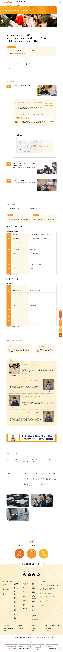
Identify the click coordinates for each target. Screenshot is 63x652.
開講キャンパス (11, 68)
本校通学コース (43, 484)
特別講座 (43, 63)
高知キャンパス (34, 592)
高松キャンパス (34, 588)
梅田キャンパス (34, 573)
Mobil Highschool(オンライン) (28, 485)
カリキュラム (19, 63)
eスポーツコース (27, 483)
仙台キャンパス (16, 573)
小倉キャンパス (34, 596)
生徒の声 (34, 63)
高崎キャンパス (16, 580)
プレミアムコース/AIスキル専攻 (29, 478)
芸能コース (26, 481)
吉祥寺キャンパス (16, 600)
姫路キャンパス (34, 577)
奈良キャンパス (34, 567)
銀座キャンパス (16, 589)
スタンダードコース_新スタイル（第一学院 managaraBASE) (49, 567)
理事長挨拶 (5, 564)
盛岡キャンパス (16, 570)
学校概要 (4, 566)
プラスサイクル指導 (6, 574)
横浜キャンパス (43, 459)
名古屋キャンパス (25, 582)
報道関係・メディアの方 (36, 612)
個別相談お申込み (49, 610)
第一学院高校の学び (6, 571)
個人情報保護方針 (22, 619)
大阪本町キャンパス (35, 571)
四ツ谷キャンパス (10, 459)
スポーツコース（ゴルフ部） (44, 582)
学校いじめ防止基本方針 (41, 619)
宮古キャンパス (16, 571)
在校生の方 (34, 609)
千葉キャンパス (34, 461)
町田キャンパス (34, 459)
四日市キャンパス (25, 590)
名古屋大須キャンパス (26, 585)
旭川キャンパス (16, 566)
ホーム (3, 5)
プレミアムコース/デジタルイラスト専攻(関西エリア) (48, 578)
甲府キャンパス (25, 574)
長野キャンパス (25, 569)
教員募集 (48, 619)
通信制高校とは (34, 607)
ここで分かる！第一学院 (35, 2)
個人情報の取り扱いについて (31, 619)
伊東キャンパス (25, 575)
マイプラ (4, 575)
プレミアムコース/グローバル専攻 (29, 477)
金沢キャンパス (25, 571)
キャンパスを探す (42, 2)
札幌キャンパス (16, 567)
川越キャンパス (17, 461)
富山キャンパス (25, 570)
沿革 (4, 567)
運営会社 (16, 619)
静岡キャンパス (25, 577)
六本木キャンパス (16, 595)
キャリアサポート (6, 576)
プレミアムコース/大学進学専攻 (29, 475)
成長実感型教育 (5, 572)
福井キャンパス (25, 573)
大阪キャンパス (34, 569)
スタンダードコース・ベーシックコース (30, 473)
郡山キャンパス (16, 574)
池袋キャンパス (16, 599)
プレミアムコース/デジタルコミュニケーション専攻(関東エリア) (50, 576)
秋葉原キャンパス (18, 459)
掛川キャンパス (25, 579)
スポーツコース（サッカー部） (45, 580)
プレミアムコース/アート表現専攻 (46, 478)
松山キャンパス (34, 591)
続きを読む (25, 373)
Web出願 (47, 612)
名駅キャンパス (25, 586)
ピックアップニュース (22, 612)
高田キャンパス (25, 567)
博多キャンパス (34, 597)
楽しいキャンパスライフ (7, 570)
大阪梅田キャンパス (35, 570)
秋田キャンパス (16, 569)
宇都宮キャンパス (16, 578)
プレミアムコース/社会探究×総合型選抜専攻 (48, 475)
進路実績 (20, 607)
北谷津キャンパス (16, 588)
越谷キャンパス (16, 584)
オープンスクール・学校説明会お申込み (53, 609)
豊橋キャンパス (25, 587)
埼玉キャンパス (9, 461)
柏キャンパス (26, 461)
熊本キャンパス (34, 598)
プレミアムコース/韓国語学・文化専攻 (47, 477)
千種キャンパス (25, 583)
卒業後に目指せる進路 (28, 64)
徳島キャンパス (34, 589)
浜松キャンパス (25, 581)
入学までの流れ (21, 609)
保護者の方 (5, 612)
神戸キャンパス (34, 575)
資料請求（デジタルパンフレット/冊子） (53, 607)
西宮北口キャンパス (35, 574)
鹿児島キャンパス (35, 601)
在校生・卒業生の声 (55, 2)
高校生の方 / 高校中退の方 (8, 610)
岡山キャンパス (34, 584)
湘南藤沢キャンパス (52, 459)
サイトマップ (11, 619)
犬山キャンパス (25, 589)
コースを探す (49, 2)
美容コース (43, 483)
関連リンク (53, 619)
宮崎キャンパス (34, 600)
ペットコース (26, 484)
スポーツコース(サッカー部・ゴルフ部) (47, 481)
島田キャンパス (25, 578)
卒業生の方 (34, 610)
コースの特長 (11, 63)
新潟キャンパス (25, 566)
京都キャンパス (34, 566)
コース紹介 (6, 5)
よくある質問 (20, 610)
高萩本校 (15, 579)
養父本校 (33, 578)
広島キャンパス (34, 585)
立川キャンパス (26, 459)
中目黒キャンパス (16, 593)
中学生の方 (5, 609)
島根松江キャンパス (35, 583)
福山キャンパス (34, 587)
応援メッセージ (5, 568)
